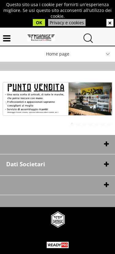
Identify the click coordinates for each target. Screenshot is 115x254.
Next (108, 103)
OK (39, 22)
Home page (57, 54)
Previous (7, 103)
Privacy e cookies (67, 22)
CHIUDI (109, 22)
